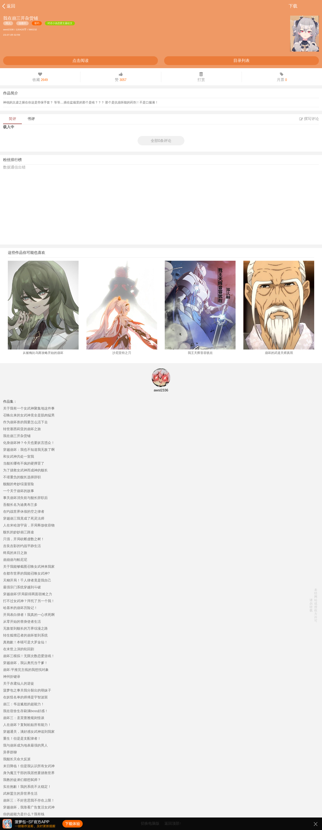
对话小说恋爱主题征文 (59, 23)
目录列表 (241, 60)
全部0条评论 (161, 140)
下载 (293, 5)
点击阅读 (80, 60)
